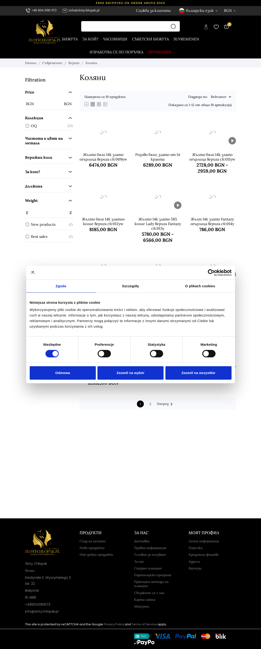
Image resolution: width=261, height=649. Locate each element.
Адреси (194, 561)
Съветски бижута (150, 39)
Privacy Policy (114, 624)
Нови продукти (92, 548)
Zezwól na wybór (130, 373)
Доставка (141, 541)
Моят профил (204, 532)
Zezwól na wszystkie (198, 373)
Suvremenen (186, 39)
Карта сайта (144, 599)
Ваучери (195, 568)
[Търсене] (174, 26)
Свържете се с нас (149, 593)
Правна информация (150, 548)
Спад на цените (93, 541)
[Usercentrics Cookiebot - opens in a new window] (211, 272)
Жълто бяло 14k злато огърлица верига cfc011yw (212, 156)
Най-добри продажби (96, 554)
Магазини (141, 606)
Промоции (159, 52)
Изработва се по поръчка (116, 52)
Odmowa (62, 373)
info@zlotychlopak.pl (81, 10)
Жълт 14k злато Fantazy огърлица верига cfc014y (212, 221)
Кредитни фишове (204, 554)
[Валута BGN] (230, 10)
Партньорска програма (152, 575)
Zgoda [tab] (61, 286)
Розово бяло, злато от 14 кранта (157, 156)
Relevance (218, 97)
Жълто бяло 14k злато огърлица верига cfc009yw (103, 156)
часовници (115, 39)
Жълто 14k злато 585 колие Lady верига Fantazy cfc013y (158, 224)
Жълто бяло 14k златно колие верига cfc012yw (103, 221)
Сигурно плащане (148, 568)
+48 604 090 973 (41, 10)
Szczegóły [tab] (130, 286)
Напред (165, 404)
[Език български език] (198, 10)
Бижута (70, 39)
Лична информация (204, 541)
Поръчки (196, 548)
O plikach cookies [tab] (200, 286)
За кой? (90, 39)
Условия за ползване (150, 554)
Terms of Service (144, 624)
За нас (139, 561)
